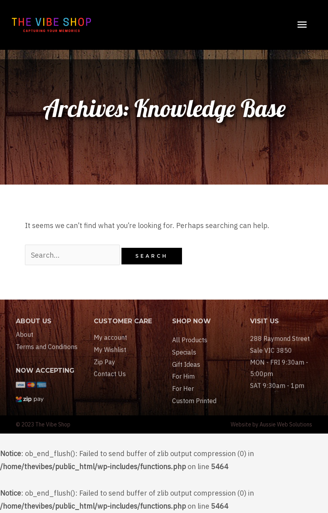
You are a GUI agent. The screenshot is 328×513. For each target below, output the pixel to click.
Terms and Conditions (47, 352)
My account (110, 347)
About (24, 340)
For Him (183, 390)
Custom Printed (194, 414)
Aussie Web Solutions (286, 424)
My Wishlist (110, 359)
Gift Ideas (186, 378)
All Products (189, 353)
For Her (183, 402)
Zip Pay (104, 371)
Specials (184, 366)
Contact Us (110, 383)
